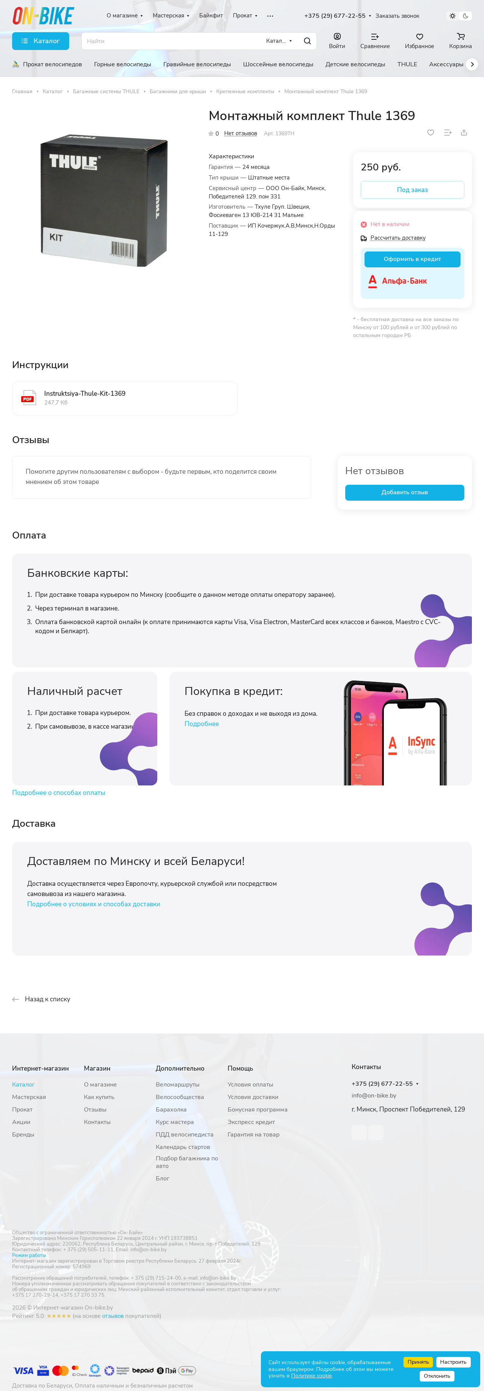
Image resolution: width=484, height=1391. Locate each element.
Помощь (240, 1068)
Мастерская (29, 1097)
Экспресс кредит (251, 1122)
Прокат (22, 1109)
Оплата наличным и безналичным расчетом (134, 1385)
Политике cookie (311, 1375)
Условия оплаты (250, 1084)
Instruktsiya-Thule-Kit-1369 (85, 393)
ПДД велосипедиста (185, 1134)
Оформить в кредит (412, 259)
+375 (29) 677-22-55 (335, 16)
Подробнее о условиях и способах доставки (93, 904)
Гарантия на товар (253, 1134)
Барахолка (171, 1109)
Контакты (97, 1122)
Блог (162, 1178)
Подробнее (202, 724)
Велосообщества (180, 1097)
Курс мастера (175, 1122)
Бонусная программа (258, 1109)
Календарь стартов (183, 1147)
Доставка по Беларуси (42, 1385)
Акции (21, 1122)
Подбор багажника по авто (187, 1162)
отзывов (113, 1316)
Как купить (99, 1097)
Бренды (23, 1134)
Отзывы (95, 1109)
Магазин (97, 1068)
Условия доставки (253, 1097)
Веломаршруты (178, 1084)
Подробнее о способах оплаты (58, 792)
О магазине (100, 1084)
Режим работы (29, 1255)
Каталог (23, 1084)
